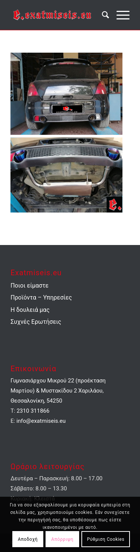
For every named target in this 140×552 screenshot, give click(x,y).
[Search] (101, 15)
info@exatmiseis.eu (41, 421)
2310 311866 (32, 410)
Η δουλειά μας (30, 309)
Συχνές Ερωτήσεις (35, 321)
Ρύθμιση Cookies (105, 539)
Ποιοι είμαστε (29, 285)
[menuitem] (101, 15)
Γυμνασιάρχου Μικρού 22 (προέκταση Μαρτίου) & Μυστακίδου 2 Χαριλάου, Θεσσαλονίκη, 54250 (58, 390)
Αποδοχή (28, 539)
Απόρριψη (62, 539)
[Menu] (119, 15)
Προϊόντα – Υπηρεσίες (41, 297)
